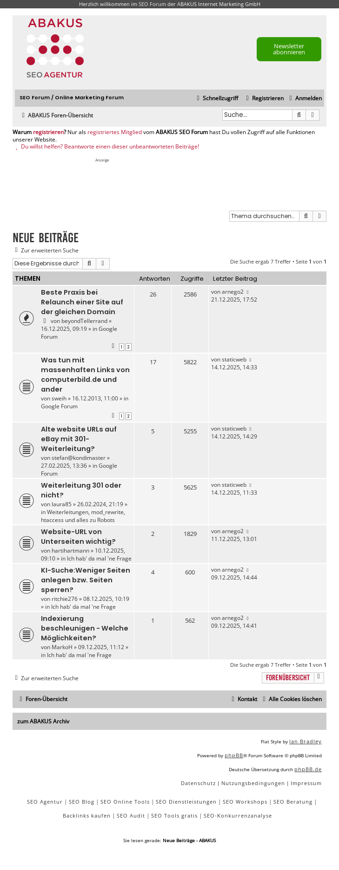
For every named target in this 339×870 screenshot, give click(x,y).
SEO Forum (152, 3)
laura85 (62, 504)
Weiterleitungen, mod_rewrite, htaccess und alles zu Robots (83, 516)
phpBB (234, 755)
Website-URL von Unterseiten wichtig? (78, 536)
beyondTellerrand (84, 321)
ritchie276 (65, 599)
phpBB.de (308, 769)
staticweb (234, 359)
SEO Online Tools (125, 801)
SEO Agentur (45, 801)
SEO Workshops (245, 801)
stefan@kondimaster (79, 458)
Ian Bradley (305, 741)
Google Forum (59, 406)
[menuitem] (304, 98)
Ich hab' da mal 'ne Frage (99, 558)
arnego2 (233, 292)
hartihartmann (70, 550)
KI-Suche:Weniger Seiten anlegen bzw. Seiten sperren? (85, 580)
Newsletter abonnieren (289, 49)
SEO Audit (131, 815)
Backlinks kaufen (87, 815)
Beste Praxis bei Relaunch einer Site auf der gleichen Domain (82, 302)
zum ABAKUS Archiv (43, 721)
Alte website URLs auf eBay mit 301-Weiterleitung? (79, 439)
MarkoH (62, 647)
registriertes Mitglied (114, 132)
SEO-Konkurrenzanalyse (238, 815)
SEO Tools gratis (174, 815)
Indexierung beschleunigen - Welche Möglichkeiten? (84, 628)
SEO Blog (81, 801)
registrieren (48, 132)
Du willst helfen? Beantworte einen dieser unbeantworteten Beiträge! (106, 146)
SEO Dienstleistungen (186, 801)
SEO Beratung (292, 801)
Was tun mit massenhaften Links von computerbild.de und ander (85, 374)
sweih (59, 398)
